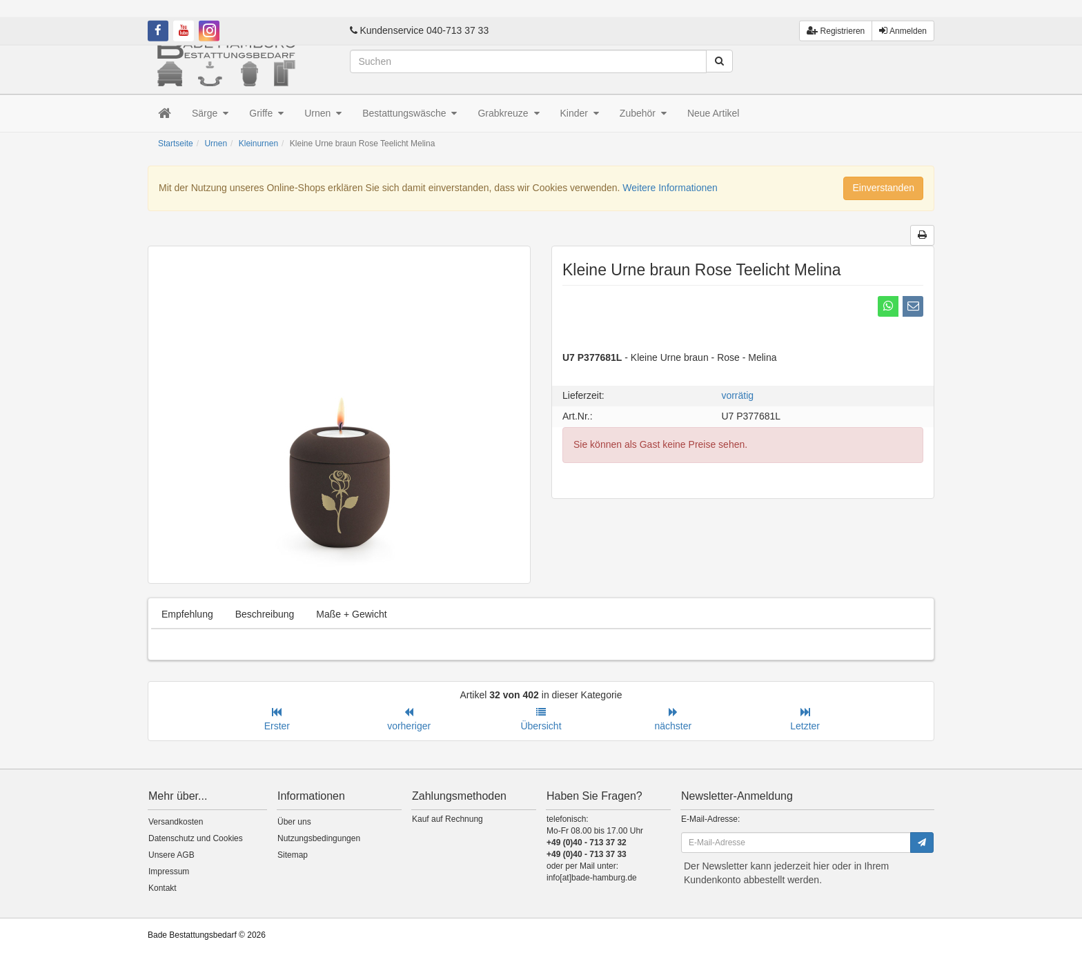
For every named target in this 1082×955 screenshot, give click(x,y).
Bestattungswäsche (409, 113)
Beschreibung (265, 614)
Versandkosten (175, 822)
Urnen (323, 113)
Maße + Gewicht (351, 614)
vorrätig (737, 395)
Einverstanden (883, 187)
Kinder (579, 113)
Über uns (294, 822)
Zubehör (643, 113)
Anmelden (903, 13)
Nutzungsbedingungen (318, 838)
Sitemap (292, 855)
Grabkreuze (508, 113)
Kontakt (162, 888)
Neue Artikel (713, 113)
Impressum (168, 871)
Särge (210, 113)
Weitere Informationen (669, 187)
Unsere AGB (171, 855)
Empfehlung (187, 614)
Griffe (266, 113)
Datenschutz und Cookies (195, 838)
